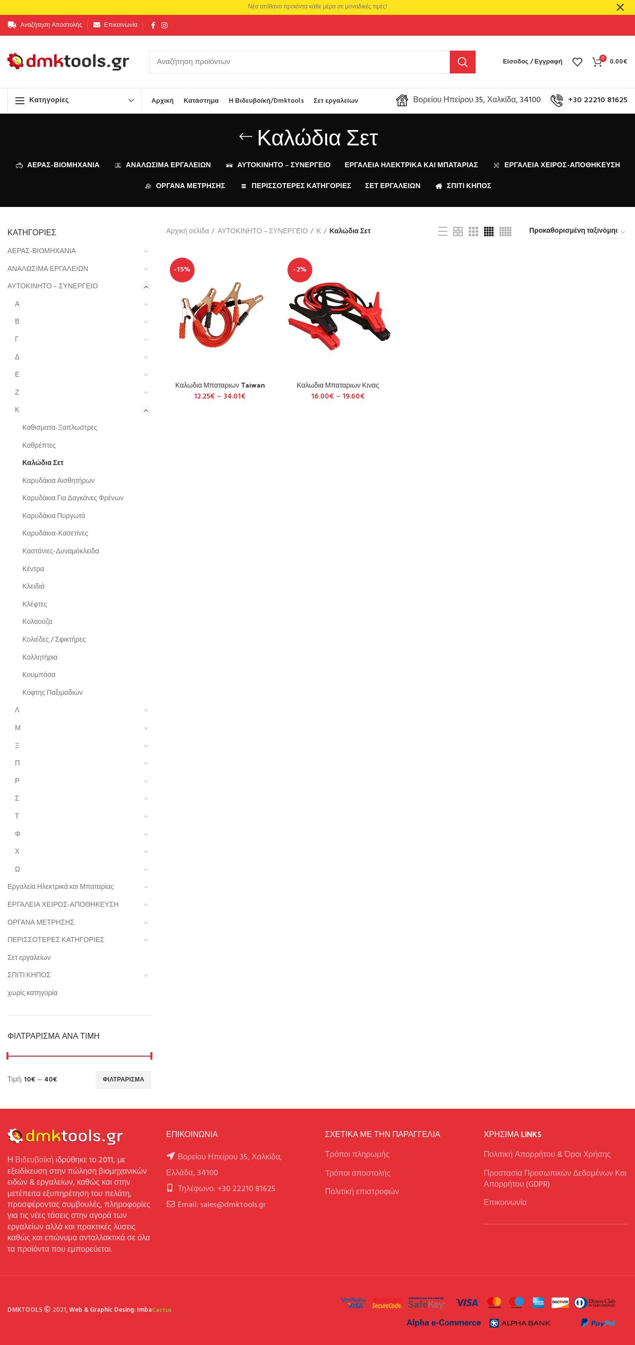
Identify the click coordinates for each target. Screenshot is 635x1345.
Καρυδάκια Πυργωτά (53, 516)
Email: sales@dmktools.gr (222, 1205)
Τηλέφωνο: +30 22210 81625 (227, 1189)
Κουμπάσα (39, 675)
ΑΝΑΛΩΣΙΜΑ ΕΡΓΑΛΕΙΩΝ (47, 269)
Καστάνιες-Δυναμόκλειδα (60, 551)
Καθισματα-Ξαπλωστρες (59, 428)
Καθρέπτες (39, 446)
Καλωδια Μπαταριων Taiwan (220, 385)
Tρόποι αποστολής (358, 1173)
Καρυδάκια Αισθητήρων (58, 481)
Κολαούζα (37, 622)
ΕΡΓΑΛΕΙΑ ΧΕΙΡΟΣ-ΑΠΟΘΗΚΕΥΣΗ (63, 905)
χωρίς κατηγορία (32, 993)
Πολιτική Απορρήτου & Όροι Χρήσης (547, 1154)
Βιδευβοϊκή (34, 1160)
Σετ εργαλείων (29, 958)
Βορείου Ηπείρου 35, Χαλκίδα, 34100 (468, 100)
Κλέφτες (34, 604)
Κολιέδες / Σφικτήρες (54, 640)
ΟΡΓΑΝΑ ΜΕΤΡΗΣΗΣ (40, 923)
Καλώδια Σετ (43, 463)
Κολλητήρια (40, 658)
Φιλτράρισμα (123, 1080)
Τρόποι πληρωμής (357, 1154)
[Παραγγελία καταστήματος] (578, 233)
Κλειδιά (33, 587)
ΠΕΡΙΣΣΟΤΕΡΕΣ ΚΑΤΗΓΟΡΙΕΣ (55, 940)
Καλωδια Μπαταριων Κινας (338, 385)
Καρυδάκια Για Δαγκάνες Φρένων (73, 498)
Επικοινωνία (505, 1203)
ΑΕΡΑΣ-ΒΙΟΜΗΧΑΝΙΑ (41, 251)
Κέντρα (33, 569)
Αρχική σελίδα (187, 232)
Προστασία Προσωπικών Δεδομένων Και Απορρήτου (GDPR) (555, 1179)
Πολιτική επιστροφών (362, 1192)
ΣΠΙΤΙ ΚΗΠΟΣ (29, 975)
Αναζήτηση (463, 62)
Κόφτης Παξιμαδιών (52, 693)
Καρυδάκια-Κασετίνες (55, 533)
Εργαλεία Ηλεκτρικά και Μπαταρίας (60, 887)
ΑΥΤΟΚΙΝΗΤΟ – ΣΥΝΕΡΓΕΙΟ (52, 286)
